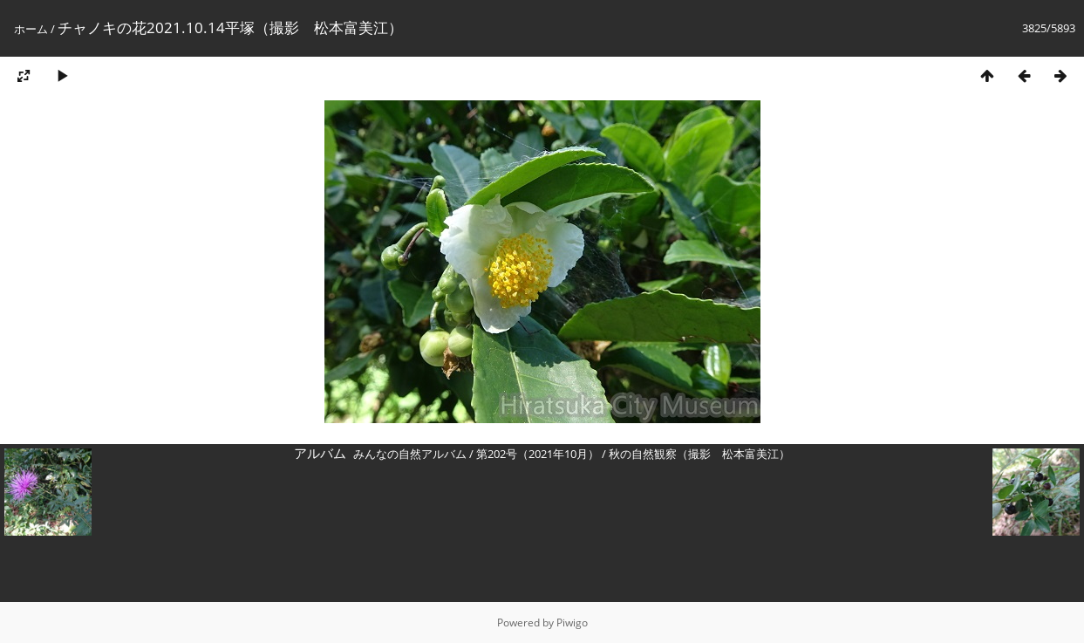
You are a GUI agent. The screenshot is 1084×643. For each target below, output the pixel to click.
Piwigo (572, 622)
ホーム (31, 29)
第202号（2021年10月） (537, 454)
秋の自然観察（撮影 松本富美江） (699, 454)
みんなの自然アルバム (410, 454)
